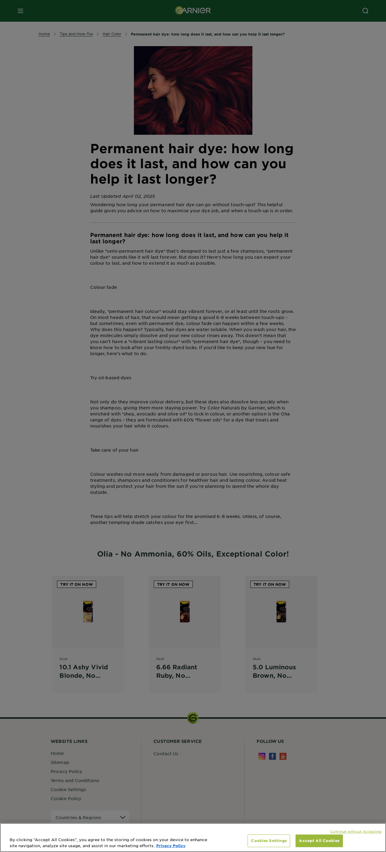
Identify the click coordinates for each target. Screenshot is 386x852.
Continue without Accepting (355, 831)
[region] (193, 837)
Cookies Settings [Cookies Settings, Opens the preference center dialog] (269, 840)
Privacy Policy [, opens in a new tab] (170, 845)
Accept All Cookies (319, 840)
